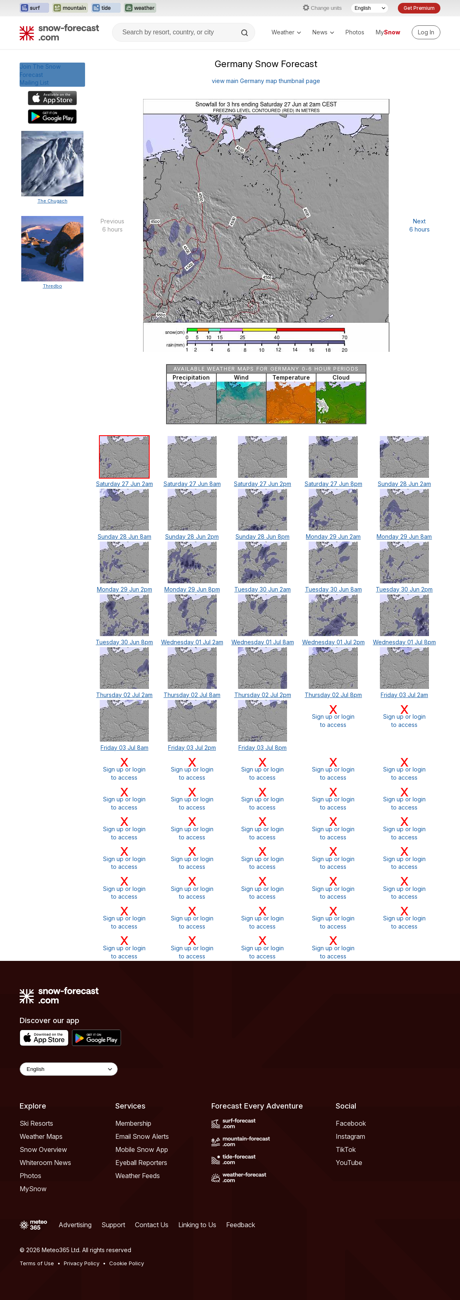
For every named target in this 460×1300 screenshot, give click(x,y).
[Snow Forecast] (59, 32)
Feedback (240, 1225)
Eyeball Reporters (141, 1162)
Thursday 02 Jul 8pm (333, 694)
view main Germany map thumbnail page (266, 80)
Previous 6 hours (112, 225)
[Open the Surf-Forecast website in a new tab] (34, 8)
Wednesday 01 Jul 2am (192, 642)
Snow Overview (43, 1149)
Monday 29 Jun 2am (333, 536)
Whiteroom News (45, 1162)
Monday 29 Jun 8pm (192, 589)
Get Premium (419, 8)
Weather (286, 32)
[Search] (245, 32)
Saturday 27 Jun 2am (124, 483)
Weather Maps (41, 1136)
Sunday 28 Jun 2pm (192, 536)
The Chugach (52, 201)
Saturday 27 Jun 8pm (333, 483)
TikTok (346, 1149)
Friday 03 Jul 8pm (262, 747)
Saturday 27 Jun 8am (192, 483)
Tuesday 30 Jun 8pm (124, 642)
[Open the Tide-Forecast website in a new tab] (106, 8)
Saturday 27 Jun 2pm (262, 483)
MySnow (33, 1189)
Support (113, 1225)
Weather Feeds (137, 1176)
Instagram (350, 1136)
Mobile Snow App (141, 1149)
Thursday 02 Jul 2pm (262, 694)
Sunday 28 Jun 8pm (262, 536)
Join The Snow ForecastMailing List (40, 74)
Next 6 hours (419, 225)
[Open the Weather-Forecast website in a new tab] (140, 8)
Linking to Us (197, 1225)
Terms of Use (37, 1263)
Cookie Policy (126, 1263)
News (323, 32)
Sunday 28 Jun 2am (404, 483)
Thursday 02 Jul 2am (124, 694)
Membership (133, 1123)
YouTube (349, 1162)
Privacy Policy (81, 1263)
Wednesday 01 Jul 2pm (333, 642)
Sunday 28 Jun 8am (124, 536)
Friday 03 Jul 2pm (192, 747)
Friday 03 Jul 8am (124, 747)
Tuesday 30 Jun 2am (262, 589)
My (388, 32)
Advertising (75, 1225)
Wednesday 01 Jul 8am (262, 642)
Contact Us (151, 1225)
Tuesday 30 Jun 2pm (404, 589)
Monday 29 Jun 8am (404, 536)
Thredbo (52, 286)
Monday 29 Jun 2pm (124, 589)
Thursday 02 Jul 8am (192, 694)
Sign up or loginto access (333, 716)
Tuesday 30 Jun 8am (333, 589)
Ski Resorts (36, 1123)
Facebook (351, 1123)
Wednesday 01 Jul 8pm (404, 642)
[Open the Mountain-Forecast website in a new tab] (70, 8)
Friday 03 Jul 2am (404, 694)
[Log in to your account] (426, 32)
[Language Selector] (369, 8)
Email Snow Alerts (142, 1136)
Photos (355, 32)
